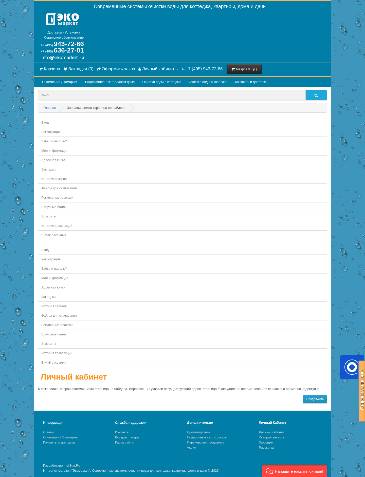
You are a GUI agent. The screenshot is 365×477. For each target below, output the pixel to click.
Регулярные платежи (57, 197)
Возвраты (48, 216)
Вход (45, 122)
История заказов (54, 179)
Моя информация (54, 150)
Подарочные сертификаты (207, 437)
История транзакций (56, 226)
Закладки (48, 169)
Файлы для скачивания (59, 188)
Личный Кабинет (271, 432)
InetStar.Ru (72, 465)
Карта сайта (124, 442)
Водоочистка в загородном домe (110, 82)
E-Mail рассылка (53, 235)
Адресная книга (53, 160)
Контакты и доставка (251, 82)
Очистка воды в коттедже (161, 82)
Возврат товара (127, 437)
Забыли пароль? (54, 141)
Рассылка (266, 447)
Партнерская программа (205, 442)
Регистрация (51, 132)
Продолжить (315, 399)
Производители (199, 432)
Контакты (122, 432)
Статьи (48, 432)
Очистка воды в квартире (208, 82)
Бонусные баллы (54, 207)
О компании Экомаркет (60, 82)
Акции (191, 447)
